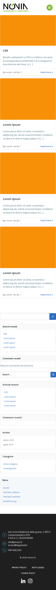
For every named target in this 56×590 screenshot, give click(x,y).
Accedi (6, 488)
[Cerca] (52, 316)
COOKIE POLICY (28, 573)
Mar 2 (19, 72)
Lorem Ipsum (9, 347)
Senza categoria (10, 464)
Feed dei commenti (11, 496)
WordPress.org (9, 501)
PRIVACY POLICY (19, 567)
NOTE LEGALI (38, 567)
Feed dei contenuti (11, 492)
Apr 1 (18, 146)
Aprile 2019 (8, 444)
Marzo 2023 (8, 440)
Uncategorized (9, 468)
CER (5, 334)
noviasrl (8, 72)
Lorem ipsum (9, 338)
